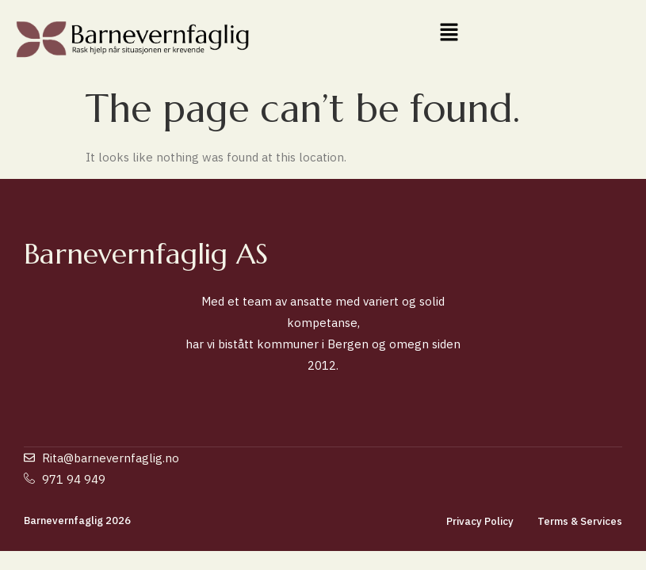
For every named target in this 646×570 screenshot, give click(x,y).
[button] (448, 33)
